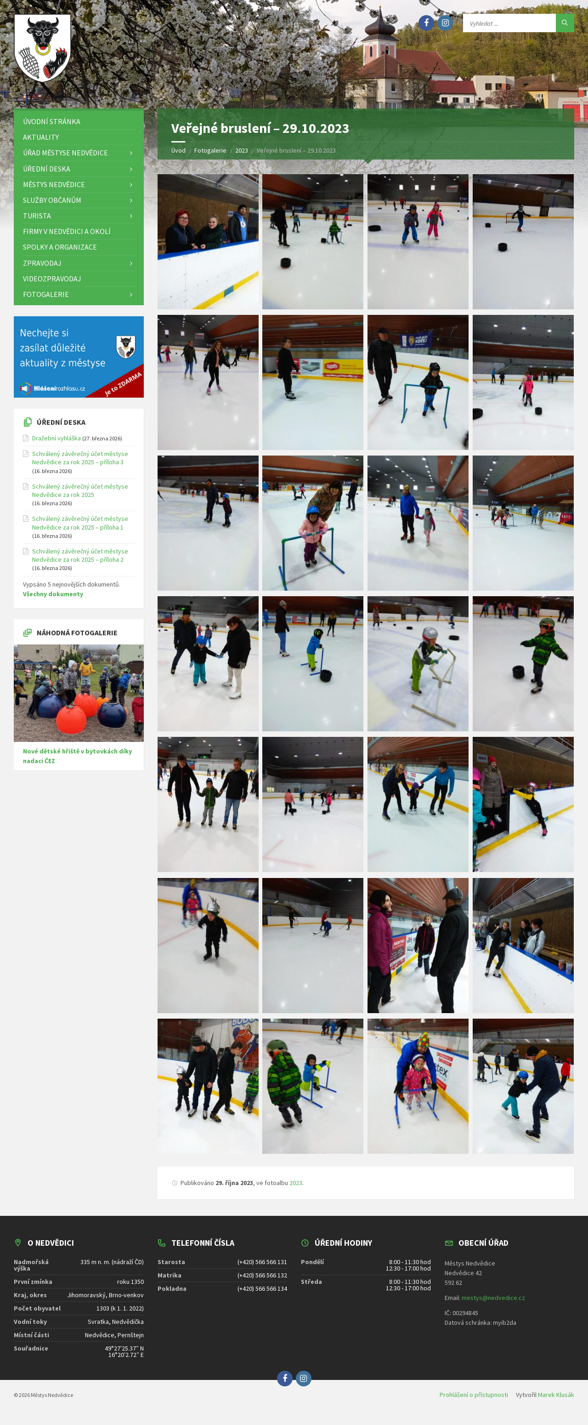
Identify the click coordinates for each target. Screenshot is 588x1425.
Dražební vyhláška (56, 444)
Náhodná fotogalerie (77, 639)
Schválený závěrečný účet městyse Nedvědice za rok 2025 (80, 497)
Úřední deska (61, 428)
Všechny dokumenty (53, 600)
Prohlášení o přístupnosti (474, 1401)
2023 (295, 1189)
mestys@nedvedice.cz (493, 1304)
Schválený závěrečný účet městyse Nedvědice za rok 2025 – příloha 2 (80, 561)
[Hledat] (565, 23)
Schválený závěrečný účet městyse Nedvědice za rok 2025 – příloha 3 (80, 464)
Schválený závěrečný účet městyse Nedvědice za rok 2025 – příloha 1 (80, 529)
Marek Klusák (556, 1401)
